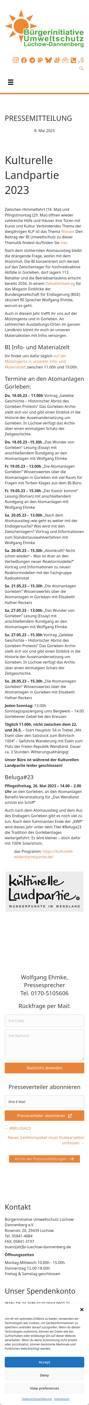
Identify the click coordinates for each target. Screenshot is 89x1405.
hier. (64, 242)
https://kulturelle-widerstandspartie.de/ (44, 854)
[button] (82, 1309)
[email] (44, 1020)
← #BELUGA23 (18, 1128)
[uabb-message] (44, 1044)
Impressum (61, 1399)
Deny (44, 1375)
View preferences (44, 1388)
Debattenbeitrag (61, 283)
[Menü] (11, 82)
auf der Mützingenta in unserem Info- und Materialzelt (35, 361)
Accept (44, 1362)
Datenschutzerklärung (37, 1399)
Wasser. (68, 231)
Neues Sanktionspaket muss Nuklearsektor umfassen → (46, 1140)
